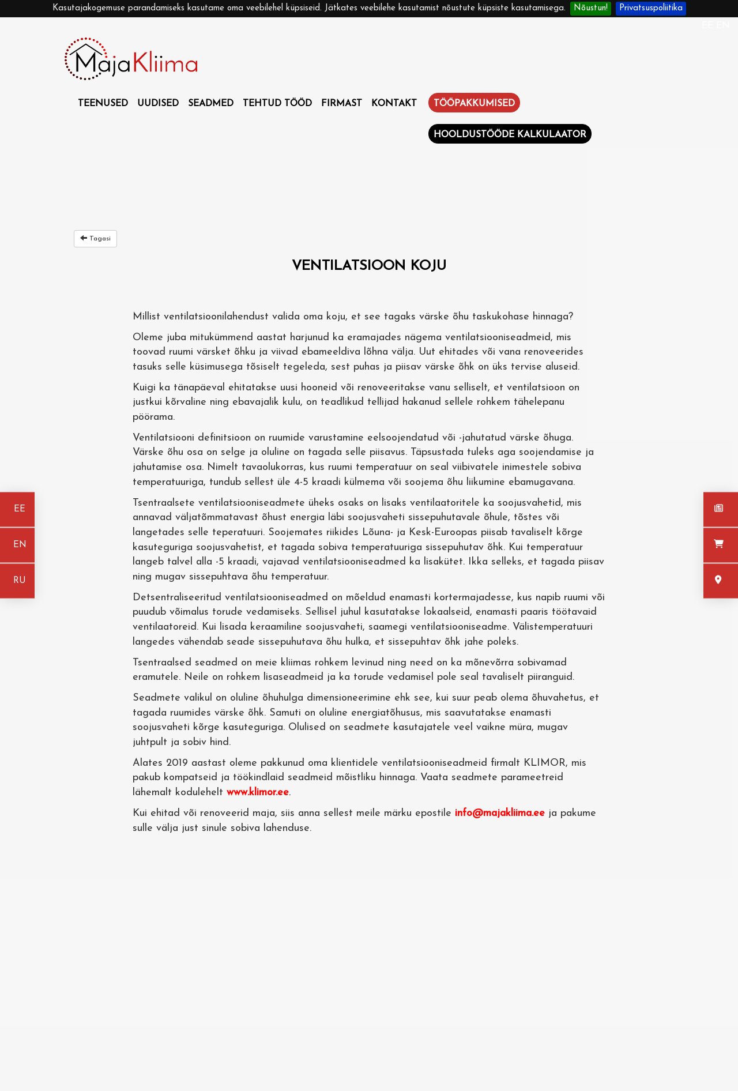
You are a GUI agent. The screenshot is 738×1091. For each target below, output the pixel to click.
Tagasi (95, 238)
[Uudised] (720, 509)
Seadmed (211, 103)
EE (709, 26)
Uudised (158, 103)
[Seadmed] (720, 545)
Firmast (341, 103)
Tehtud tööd (277, 103)
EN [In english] (20, 545)
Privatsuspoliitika (651, 8)
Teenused (103, 103)
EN (723, 26)
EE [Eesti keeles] (19, 509)
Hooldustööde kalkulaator (510, 135)
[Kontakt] (720, 581)
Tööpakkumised (474, 103)
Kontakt (394, 103)
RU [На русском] (19, 581)
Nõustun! (591, 8)
